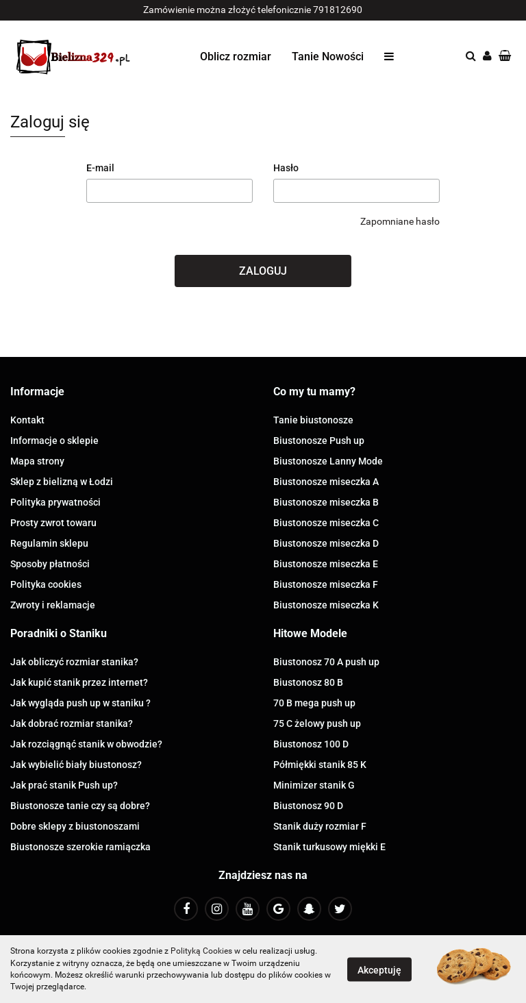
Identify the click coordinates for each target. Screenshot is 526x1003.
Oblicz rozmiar (235, 56)
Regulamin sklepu (49, 543)
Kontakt (27, 419)
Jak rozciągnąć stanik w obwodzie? (86, 744)
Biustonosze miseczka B (326, 502)
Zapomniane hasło (400, 221)
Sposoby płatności (50, 563)
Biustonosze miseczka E (325, 563)
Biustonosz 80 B (308, 682)
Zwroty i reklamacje (52, 604)
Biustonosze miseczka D (326, 543)
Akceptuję (379, 969)
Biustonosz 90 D (308, 805)
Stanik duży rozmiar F (319, 826)
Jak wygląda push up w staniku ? (80, 702)
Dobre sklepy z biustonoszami (75, 826)
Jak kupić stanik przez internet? (79, 682)
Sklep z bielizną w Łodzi (61, 481)
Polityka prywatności (55, 502)
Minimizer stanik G (314, 785)
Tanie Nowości (328, 56)
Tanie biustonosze (313, 419)
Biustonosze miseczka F (325, 584)
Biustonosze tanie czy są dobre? (80, 805)
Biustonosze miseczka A (326, 481)
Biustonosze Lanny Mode (328, 461)
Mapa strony (37, 461)
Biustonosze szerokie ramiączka (80, 846)
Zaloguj (263, 270)
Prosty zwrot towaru (53, 522)
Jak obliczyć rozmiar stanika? (74, 661)
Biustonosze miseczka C (326, 522)
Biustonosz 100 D (311, 744)
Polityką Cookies (201, 951)
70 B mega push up (314, 702)
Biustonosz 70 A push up (326, 661)
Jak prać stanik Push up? (64, 785)
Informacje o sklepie (54, 440)
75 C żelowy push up (317, 723)
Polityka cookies (46, 584)
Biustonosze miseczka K (326, 604)
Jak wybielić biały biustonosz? (76, 764)
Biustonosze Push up (318, 440)
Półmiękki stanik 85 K (319, 764)
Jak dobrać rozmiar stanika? (71, 723)
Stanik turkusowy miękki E (329, 846)
